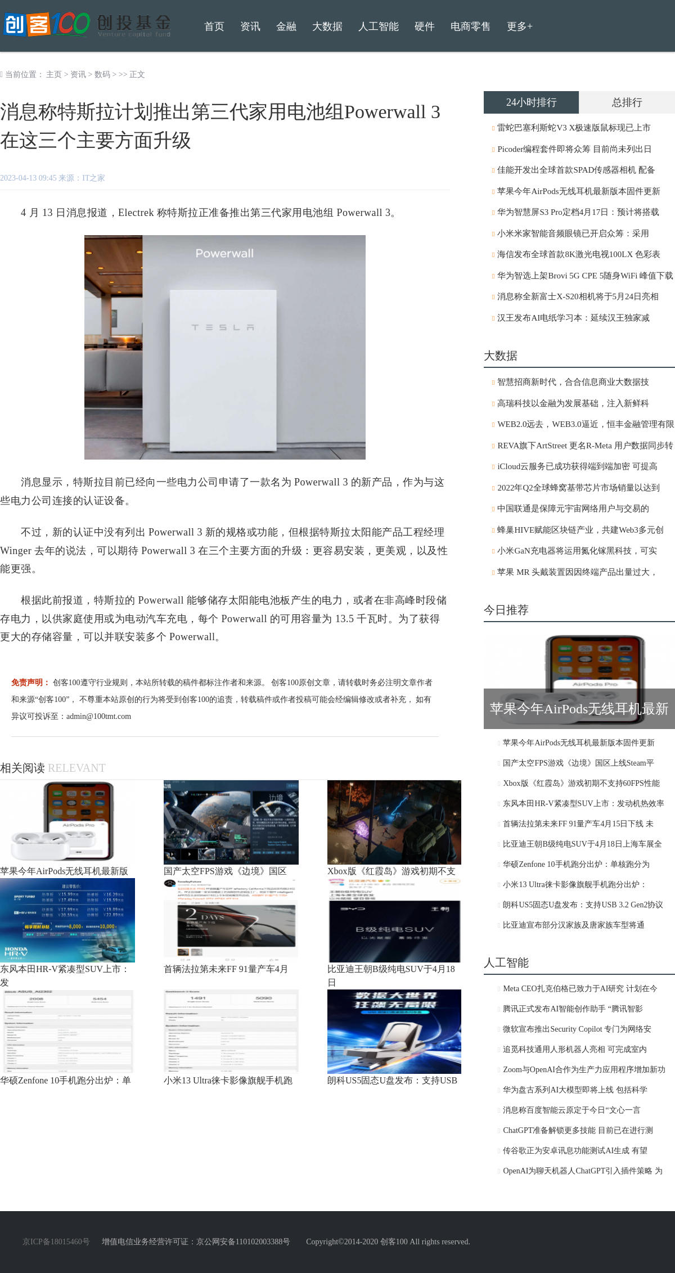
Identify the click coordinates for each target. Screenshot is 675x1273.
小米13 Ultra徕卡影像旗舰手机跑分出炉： (575, 884)
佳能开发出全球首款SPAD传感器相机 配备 (576, 169)
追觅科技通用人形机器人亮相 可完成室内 (575, 1049)
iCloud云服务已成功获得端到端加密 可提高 (577, 466)
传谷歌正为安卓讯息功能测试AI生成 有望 (575, 1150)
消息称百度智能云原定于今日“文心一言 (571, 1110)
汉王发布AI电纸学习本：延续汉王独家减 (573, 317)
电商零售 (471, 26)
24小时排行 (531, 102)
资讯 (78, 74)
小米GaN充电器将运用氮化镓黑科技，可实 (576, 550)
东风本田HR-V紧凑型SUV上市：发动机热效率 (583, 803)
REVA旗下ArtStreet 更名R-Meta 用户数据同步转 (585, 445)
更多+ (520, 26)
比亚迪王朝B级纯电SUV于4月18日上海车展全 (582, 844)
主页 (54, 74)
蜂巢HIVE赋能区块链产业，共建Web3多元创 (580, 529)
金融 (286, 26)
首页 (214, 26)
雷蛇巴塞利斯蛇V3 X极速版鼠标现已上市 (574, 127)
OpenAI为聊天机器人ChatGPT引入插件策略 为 (583, 1171)
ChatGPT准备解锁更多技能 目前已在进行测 (577, 1130)
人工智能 (378, 26)
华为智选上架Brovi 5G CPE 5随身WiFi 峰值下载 (585, 275)
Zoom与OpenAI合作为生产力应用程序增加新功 (584, 1069)
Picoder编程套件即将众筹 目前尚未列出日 (574, 149)
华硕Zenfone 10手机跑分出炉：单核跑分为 (576, 864)
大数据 (327, 26)
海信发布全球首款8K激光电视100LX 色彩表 (578, 254)
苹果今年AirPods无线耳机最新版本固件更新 (578, 191)
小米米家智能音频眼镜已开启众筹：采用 (573, 233)
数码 (102, 74)
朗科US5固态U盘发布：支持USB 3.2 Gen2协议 (583, 905)
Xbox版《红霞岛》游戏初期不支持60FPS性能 (581, 783)
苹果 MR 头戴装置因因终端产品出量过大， (577, 572)
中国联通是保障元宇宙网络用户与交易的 (573, 508)
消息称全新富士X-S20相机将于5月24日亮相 (578, 296)
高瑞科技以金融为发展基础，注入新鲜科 (573, 403)
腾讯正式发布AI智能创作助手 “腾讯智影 (573, 1009)
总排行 (627, 102)
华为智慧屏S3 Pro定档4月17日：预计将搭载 (578, 212)
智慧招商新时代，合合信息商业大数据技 (573, 381)
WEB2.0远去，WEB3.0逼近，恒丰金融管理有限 (585, 424)
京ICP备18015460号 (56, 1242)
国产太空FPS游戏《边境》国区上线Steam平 (578, 763)
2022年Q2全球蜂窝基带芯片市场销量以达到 (578, 487)
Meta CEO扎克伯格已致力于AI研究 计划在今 (580, 988)
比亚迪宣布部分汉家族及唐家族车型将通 (574, 925)
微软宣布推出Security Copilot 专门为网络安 (577, 1029)
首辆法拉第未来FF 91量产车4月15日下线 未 (578, 824)
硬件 (425, 26)
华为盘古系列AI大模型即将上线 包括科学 (575, 1090)
